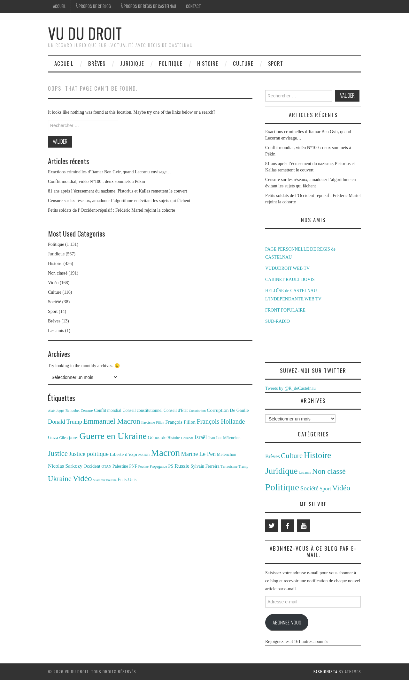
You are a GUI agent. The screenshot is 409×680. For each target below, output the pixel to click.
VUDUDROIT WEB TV (287, 268)
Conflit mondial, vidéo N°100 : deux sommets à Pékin (96, 181)
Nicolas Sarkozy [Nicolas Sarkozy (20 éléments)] (65, 466)
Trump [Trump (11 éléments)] (244, 466)
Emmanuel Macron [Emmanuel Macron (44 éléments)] (111, 421)
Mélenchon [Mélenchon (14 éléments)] (226, 454)
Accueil (59, 6)
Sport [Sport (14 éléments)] (325, 489)
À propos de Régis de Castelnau (148, 6)
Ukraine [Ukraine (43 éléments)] (60, 479)
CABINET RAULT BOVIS (290, 279)
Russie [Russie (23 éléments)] (181, 466)
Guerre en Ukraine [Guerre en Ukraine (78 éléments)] (113, 436)
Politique (170, 63)
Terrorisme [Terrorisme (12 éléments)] (228, 466)
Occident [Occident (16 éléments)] (91, 466)
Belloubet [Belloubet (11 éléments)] (73, 410)
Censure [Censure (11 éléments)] (87, 410)
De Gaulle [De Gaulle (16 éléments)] (239, 410)
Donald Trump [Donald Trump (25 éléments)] (65, 422)
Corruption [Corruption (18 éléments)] (217, 410)
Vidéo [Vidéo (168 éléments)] (341, 488)
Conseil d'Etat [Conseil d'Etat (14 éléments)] (176, 410)
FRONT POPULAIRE (285, 310)
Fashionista (325, 672)
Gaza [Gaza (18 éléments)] (53, 437)
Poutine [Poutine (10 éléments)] (143, 466)
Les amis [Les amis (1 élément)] (305, 472)
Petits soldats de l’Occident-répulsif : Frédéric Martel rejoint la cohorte (111, 210)
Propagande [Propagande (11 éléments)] (158, 466)
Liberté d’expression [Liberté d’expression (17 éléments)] (130, 454)
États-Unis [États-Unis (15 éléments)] (127, 479)
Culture (243, 63)
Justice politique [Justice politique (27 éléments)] (88, 453)
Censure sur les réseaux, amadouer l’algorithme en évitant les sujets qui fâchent (119, 200)
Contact (193, 6)
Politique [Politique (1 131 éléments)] (282, 487)
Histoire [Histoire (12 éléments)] (173, 437)
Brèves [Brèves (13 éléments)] (272, 456)
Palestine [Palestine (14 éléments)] (120, 466)
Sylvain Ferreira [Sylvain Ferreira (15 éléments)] (204, 466)
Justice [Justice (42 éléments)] (58, 453)
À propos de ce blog (93, 6)
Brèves (96, 63)
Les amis (56, 330)
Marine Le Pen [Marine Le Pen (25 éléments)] (198, 454)
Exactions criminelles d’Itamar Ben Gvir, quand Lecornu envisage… (109, 172)
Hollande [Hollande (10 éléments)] (187, 438)
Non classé (57, 273)
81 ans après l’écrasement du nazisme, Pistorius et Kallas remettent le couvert (117, 191)
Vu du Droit (85, 33)
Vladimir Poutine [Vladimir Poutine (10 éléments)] (105, 480)
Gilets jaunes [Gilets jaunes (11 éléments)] (69, 438)
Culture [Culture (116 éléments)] (292, 456)
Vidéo (53, 282)
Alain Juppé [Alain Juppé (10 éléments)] (56, 410)
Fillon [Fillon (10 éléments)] (160, 422)
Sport (275, 63)
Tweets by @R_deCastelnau (290, 388)
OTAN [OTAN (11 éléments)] (107, 466)
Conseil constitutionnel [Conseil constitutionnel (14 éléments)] (142, 410)
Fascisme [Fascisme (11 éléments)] (148, 422)
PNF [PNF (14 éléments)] (133, 466)
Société (54, 301)
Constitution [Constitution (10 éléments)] (197, 410)
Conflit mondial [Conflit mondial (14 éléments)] (107, 410)
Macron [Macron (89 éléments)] (165, 453)
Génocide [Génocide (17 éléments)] (157, 437)
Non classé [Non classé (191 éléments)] (329, 471)
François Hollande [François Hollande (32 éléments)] (221, 421)
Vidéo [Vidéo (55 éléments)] (82, 478)
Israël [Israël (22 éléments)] (201, 437)
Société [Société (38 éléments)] (309, 488)
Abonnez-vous (287, 622)
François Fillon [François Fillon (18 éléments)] (180, 422)
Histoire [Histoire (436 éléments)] (317, 455)
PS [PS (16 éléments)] (170, 466)
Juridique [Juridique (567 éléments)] (281, 471)
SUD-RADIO (277, 321)
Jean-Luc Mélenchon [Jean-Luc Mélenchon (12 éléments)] (224, 437)
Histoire (207, 63)
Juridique (132, 63)
